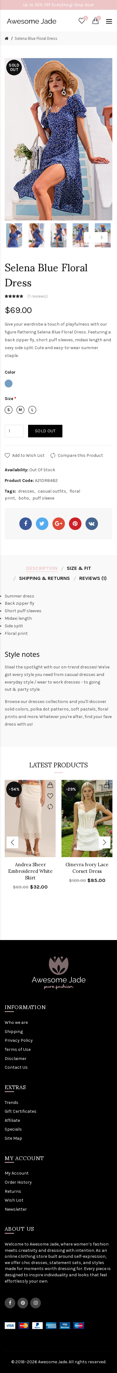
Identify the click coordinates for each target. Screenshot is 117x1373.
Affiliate (12, 1120)
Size (9, 398)
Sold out (45, 431)
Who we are (16, 1022)
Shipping (14, 1031)
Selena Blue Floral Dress (36, 38)
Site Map (13, 1138)
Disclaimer (16, 1058)
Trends (11, 1102)
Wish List (14, 1200)
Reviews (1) (93, 578)
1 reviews (37, 296)
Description (41, 568)
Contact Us (16, 1067)
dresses (26, 491)
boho (23, 498)
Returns (13, 1191)
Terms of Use (18, 1049)
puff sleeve (43, 498)
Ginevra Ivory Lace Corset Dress (87, 868)
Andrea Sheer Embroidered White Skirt (30, 871)
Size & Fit (79, 568)
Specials (13, 1129)
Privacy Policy (19, 1040)
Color (10, 372)
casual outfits (52, 491)
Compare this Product (80, 455)
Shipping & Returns (44, 578)
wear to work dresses (58, 682)
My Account (17, 1173)
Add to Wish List (28, 455)
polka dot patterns (49, 709)
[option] (14, 235)
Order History (18, 1182)
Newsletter (16, 1209)
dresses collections (48, 701)
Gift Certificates (21, 1111)
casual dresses (80, 674)
